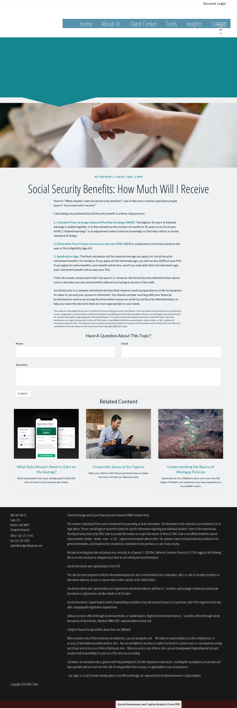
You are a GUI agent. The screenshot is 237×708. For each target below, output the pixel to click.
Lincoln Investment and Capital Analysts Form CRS (149, 704)
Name (19, 343)
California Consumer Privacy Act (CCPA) (176, 552)
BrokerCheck (142, 515)
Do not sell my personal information (139, 557)
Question (21, 364)
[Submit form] (23, 394)
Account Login (214, 3)
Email (124, 343)
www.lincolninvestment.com (136, 621)
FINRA (111, 621)
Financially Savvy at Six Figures (118, 466)
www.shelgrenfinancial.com (199, 648)
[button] (111, 24)
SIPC (117, 621)
